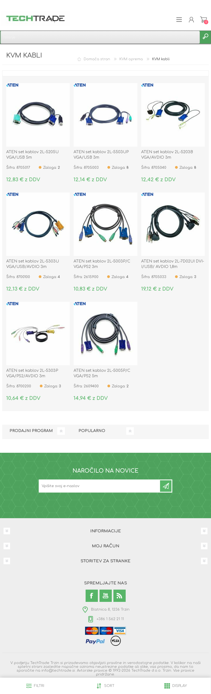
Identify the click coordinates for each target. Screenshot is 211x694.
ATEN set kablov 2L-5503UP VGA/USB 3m (101, 154)
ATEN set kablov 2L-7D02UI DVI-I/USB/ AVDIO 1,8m (172, 264)
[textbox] (100, 37)
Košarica (203, 20)
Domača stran (97, 59)
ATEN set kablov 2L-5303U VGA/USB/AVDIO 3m (32, 264)
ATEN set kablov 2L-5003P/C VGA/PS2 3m (102, 264)
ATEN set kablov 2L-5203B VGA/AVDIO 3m (167, 154)
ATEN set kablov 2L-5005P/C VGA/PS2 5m (102, 373)
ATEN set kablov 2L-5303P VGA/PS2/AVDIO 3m (32, 373)
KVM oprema (131, 59)
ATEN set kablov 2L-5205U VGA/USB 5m (32, 154)
